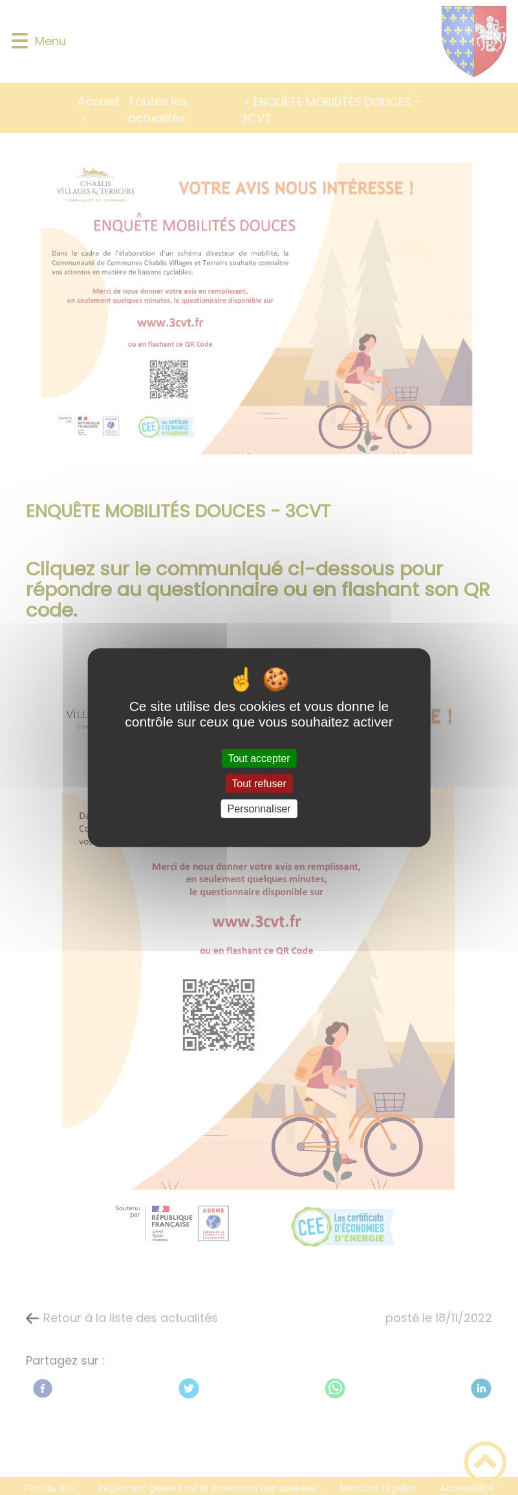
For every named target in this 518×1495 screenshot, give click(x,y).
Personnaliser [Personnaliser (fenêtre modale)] (259, 808)
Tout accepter (259, 757)
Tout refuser (259, 783)
